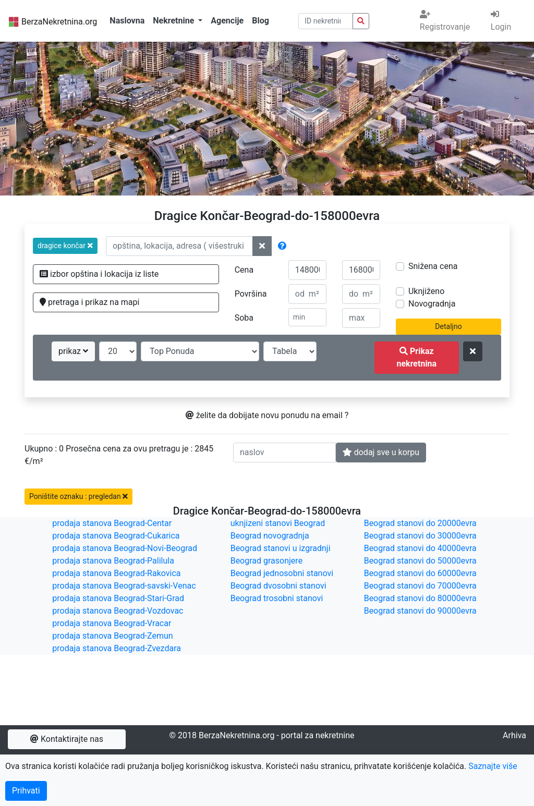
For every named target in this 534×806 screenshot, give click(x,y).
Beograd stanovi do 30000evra (420, 536)
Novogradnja (431, 304)
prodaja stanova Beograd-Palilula (113, 561)
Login (501, 21)
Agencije (227, 21)
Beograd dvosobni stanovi (278, 586)
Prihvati (26, 791)
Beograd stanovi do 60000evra (420, 573)
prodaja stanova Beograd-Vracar (111, 623)
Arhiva (514, 735)
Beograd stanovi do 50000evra (420, 561)
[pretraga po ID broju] (326, 21)
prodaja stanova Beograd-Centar (112, 523)
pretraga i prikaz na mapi (89, 302)
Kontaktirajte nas (66, 739)
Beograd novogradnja (269, 536)
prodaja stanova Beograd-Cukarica (115, 536)
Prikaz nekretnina (416, 357)
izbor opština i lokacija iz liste (99, 274)
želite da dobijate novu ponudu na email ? (267, 415)
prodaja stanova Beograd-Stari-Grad (118, 598)
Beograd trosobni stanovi (276, 598)
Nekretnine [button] (174, 21)
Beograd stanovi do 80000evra (420, 598)
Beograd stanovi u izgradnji (280, 548)
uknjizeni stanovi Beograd (277, 523)
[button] (65, 246)
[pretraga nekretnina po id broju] (361, 21)
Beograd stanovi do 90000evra (420, 611)
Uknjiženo (426, 291)
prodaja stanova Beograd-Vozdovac (117, 611)
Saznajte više (492, 766)
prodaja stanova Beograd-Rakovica (116, 573)
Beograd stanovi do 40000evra (420, 548)
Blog (260, 21)
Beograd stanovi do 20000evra (420, 523)
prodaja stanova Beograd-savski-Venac (124, 586)
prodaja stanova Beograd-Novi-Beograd (124, 548)
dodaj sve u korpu (381, 452)
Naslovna (127, 21)
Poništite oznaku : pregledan (78, 496)
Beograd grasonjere (266, 561)
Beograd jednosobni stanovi (281, 573)
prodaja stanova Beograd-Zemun (112, 636)
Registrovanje (445, 21)
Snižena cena (432, 266)
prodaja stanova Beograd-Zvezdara (116, 648)
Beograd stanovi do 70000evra (420, 586)
